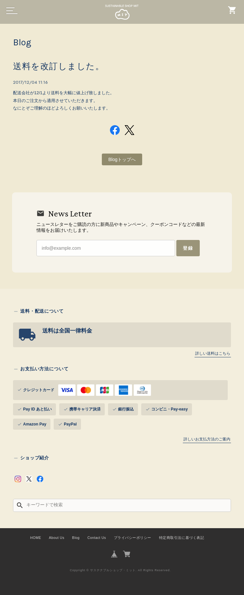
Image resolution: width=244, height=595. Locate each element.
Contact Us (97, 537)
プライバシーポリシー (132, 537)
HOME (35, 537)
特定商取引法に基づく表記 (181, 537)
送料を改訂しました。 (58, 66)
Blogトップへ (122, 159)
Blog (76, 537)
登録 (188, 247)
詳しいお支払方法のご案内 (206, 439)
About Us (56, 537)
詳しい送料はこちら (212, 353)
